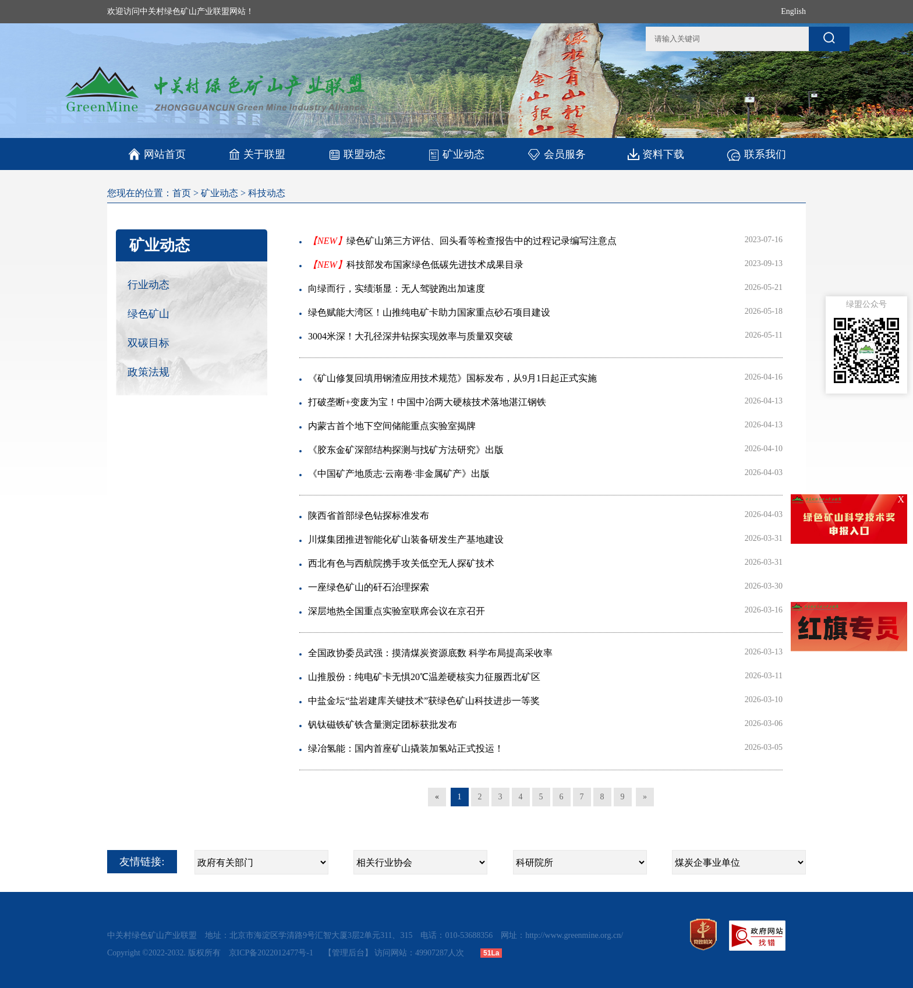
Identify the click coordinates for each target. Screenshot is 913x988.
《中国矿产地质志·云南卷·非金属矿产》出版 (399, 474)
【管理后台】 (348, 952)
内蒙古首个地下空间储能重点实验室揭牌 (392, 426)
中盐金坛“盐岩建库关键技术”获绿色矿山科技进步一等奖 (424, 701)
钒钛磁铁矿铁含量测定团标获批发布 (382, 725)
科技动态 (266, 193)
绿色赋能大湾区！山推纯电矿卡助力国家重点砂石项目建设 (429, 312)
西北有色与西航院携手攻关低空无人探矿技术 (401, 563)
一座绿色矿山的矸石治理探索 (368, 587)
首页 (181, 193)
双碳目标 (148, 343)
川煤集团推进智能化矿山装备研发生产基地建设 (406, 539)
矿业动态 (456, 154)
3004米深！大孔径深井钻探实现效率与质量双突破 (410, 336)
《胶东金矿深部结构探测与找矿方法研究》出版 (406, 450)
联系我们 (756, 154)
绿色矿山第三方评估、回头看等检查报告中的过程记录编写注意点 (462, 241)
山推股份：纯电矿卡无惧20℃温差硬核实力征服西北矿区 (424, 677)
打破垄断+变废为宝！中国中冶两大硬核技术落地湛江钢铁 (427, 402)
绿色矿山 (148, 314)
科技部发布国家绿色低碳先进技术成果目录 (415, 265)
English (793, 11)
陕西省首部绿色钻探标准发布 (368, 515)
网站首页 (157, 154)
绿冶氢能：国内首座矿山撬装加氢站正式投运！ (406, 748)
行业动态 (148, 285)
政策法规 (148, 372)
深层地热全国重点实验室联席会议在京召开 (396, 611)
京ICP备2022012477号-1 (272, 952)
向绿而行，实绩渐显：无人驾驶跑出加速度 (396, 288)
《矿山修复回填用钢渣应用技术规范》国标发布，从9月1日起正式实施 (452, 378)
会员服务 (556, 154)
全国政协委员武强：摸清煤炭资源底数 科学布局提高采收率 (430, 653)
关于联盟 (257, 154)
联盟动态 (356, 154)
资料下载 (656, 154)
